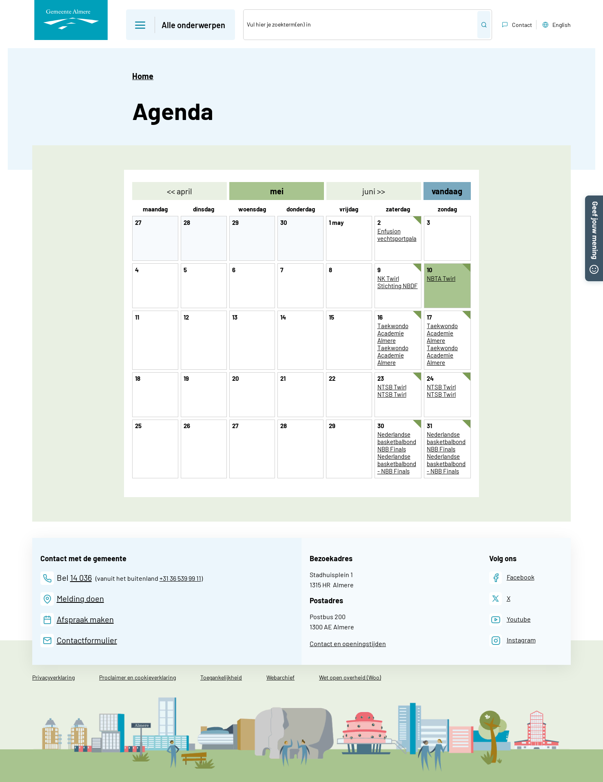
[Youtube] (510, 619)
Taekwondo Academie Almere (392, 333)
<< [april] (179, 191)
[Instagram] (512, 640)
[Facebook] (511, 577)
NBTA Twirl (441, 278)
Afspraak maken (85, 619)
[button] (594, 200)
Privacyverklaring (53, 677)
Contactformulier (87, 640)
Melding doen (80, 598)
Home (142, 76)
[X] (499, 598)
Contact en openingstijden (348, 643)
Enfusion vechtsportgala (397, 234)
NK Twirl (388, 278)
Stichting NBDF (397, 285)
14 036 (81, 577)
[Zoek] (360, 24)
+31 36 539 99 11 (180, 578)
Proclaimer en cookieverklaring (137, 677)
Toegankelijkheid (221, 677)
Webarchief (280, 677)
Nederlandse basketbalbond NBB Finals (396, 442)
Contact (516, 25)
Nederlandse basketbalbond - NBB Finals (396, 464)
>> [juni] (373, 191)
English (556, 25)
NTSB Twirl (391, 387)
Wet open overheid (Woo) (350, 677)
